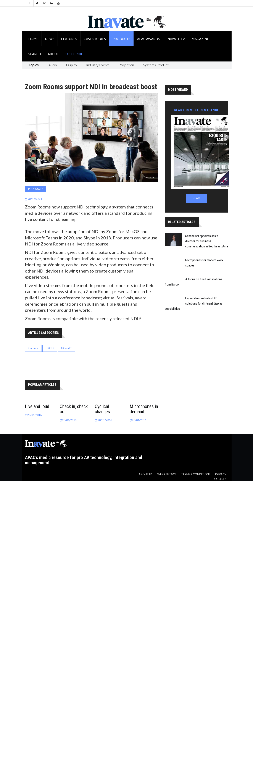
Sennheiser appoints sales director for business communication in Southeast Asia (206, 241)
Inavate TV (175, 39)
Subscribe (74, 54)
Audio (52, 65)
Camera (33, 348)
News (49, 39)
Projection (126, 65)
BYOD (50, 348)
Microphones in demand (144, 409)
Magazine (200, 39)
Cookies (220, 479)
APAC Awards (148, 39)
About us (145, 474)
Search (34, 54)
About (53, 54)
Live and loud (37, 406)
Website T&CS (166, 474)
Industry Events (98, 65)
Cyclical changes (102, 409)
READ (196, 198)
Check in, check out (74, 409)
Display (71, 65)
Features (69, 39)
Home (33, 39)
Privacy (220, 474)
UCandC (66, 348)
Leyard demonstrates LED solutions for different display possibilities (193, 303)
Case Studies (95, 39)
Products (121, 39)
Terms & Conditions (195, 474)
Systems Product (156, 65)
